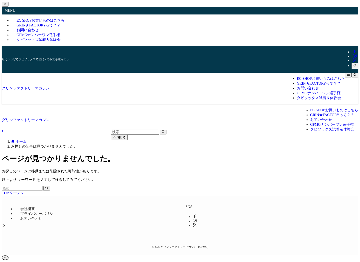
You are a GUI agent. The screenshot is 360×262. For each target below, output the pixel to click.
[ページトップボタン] (5, 257)
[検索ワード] (22, 188)
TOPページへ (12, 193)
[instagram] (355, 56)
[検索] (355, 66)
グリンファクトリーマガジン (26, 88)
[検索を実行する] (46, 188)
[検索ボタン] (355, 75)
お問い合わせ (31, 218)
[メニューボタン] (348, 75)
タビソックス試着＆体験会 (39, 40)
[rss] (355, 60)
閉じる (119, 137)
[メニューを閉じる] (5, 4)
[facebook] (355, 52)
